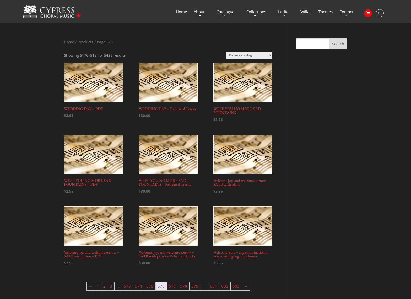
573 (127, 286)
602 (224, 286)
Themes (325, 12)
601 (213, 286)
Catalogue (225, 12)
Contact (346, 12)
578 (183, 286)
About (199, 12)
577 (172, 286)
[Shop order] (249, 55)
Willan (306, 12)
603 (236, 286)
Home (181, 12)
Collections (256, 12)
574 (138, 286)
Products (85, 41)
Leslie (283, 12)
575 (149, 286)
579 (194, 286)
